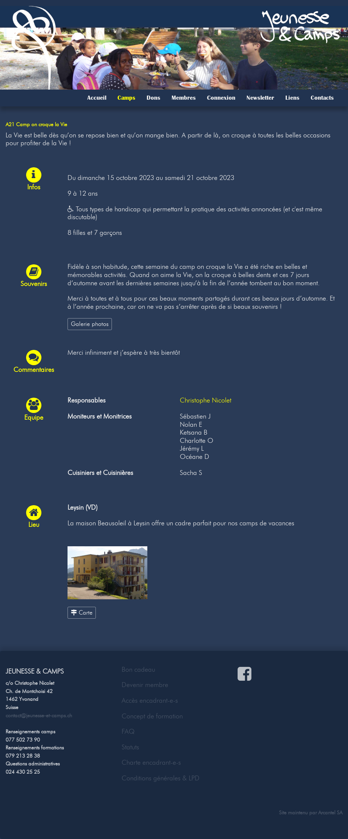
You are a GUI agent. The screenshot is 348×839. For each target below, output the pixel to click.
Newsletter (260, 98)
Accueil (96, 98)
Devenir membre (145, 685)
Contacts (322, 98)
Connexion (221, 98)
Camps (126, 98)
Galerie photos (90, 323)
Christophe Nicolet (205, 400)
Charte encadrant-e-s (151, 762)
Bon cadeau (138, 669)
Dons (153, 98)
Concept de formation (152, 716)
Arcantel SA (330, 812)
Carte (82, 612)
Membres (184, 98)
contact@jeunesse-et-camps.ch (39, 715)
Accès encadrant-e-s (150, 700)
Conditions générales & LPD (161, 778)
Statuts (130, 747)
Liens (292, 98)
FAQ (128, 731)
